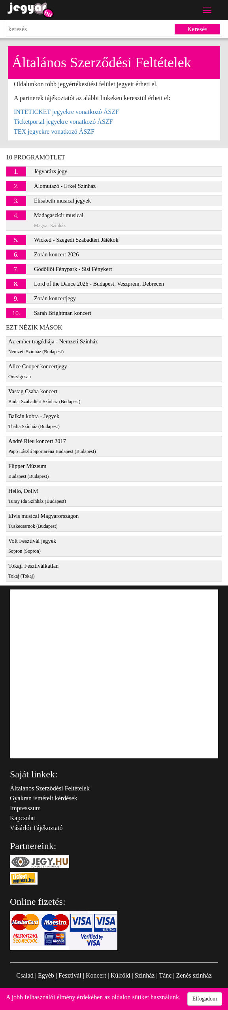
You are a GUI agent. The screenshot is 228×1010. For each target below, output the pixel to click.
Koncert (96, 975)
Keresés (197, 29)
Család (25, 975)
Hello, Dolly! (37, 496)
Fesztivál (69, 975)
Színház (145, 975)
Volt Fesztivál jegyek (32, 546)
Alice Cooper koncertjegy (37, 371)
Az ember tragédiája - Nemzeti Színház (53, 346)
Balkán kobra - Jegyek (34, 421)
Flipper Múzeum (28, 471)
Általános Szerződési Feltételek (50, 788)
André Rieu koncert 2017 (52, 446)
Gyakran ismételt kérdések (43, 798)
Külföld (120, 975)
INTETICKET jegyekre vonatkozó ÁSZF (66, 111)
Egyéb (46, 975)
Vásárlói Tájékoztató (36, 827)
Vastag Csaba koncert (44, 396)
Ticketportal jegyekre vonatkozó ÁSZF (63, 121)
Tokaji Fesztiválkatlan (33, 571)
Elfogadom (204, 999)
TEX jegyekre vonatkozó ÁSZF (54, 131)
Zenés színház (194, 975)
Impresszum (25, 808)
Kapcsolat (22, 818)
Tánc (165, 975)
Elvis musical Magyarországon (43, 521)
